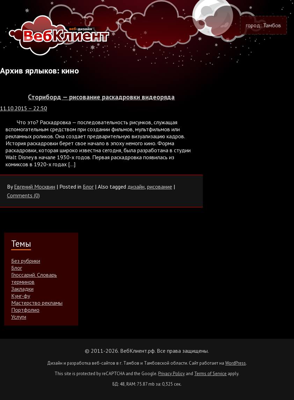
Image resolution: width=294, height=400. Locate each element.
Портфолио (25, 309)
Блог (88, 186)
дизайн (136, 186)
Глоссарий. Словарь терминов (34, 278)
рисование (159, 186)
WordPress (235, 363)
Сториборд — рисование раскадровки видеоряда (101, 97)
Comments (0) (23, 195)
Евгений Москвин (34, 186)
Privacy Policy (171, 374)
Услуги (18, 316)
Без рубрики (25, 260)
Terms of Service (210, 374)
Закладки (22, 288)
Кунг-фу (20, 295)
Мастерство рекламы (37, 302)
